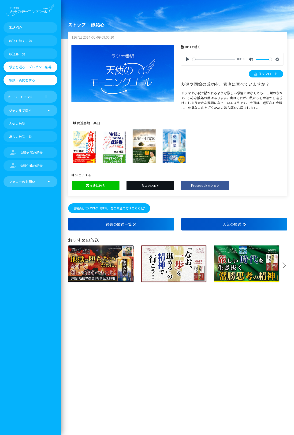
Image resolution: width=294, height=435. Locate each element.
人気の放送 (234, 224)
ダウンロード (266, 73)
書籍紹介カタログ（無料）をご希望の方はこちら (109, 208)
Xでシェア (150, 185)
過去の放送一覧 (121, 224)
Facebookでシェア (205, 185)
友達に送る (95, 185)
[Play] (187, 59)
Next (286, 265)
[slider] (213, 59)
